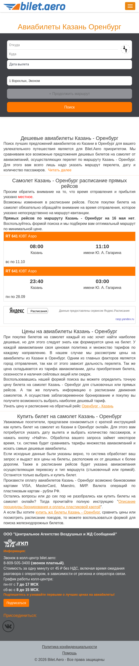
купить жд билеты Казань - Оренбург (68, 512)
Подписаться (16, 603)
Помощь (69, 653)
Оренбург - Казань (97, 406)
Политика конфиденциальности (69, 647)
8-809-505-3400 (16, 563)
